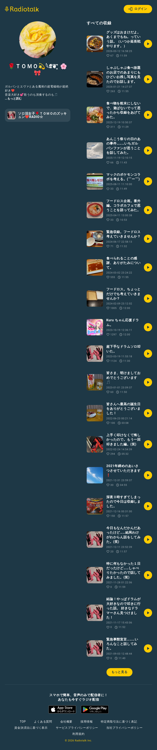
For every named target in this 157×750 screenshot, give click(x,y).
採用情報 (87, 721)
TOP (23, 721)
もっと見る (119, 672)
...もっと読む (13, 98)
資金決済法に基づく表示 (31, 727)
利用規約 (78, 733)
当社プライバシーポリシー (124, 727)
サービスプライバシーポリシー (77, 727)
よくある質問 (43, 721)
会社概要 (66, 721)
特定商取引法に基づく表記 (119, 721)
